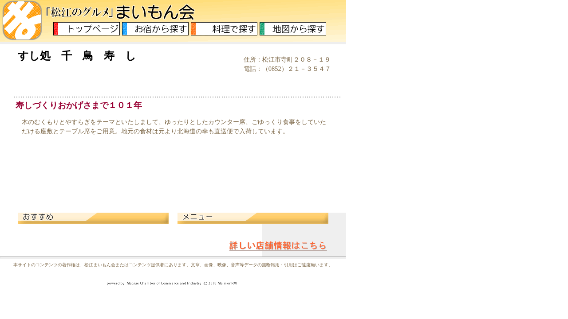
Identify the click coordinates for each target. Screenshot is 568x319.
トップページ (86, 28)
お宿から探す (155, 28)
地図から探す (293, 28)
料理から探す (224, 28)
